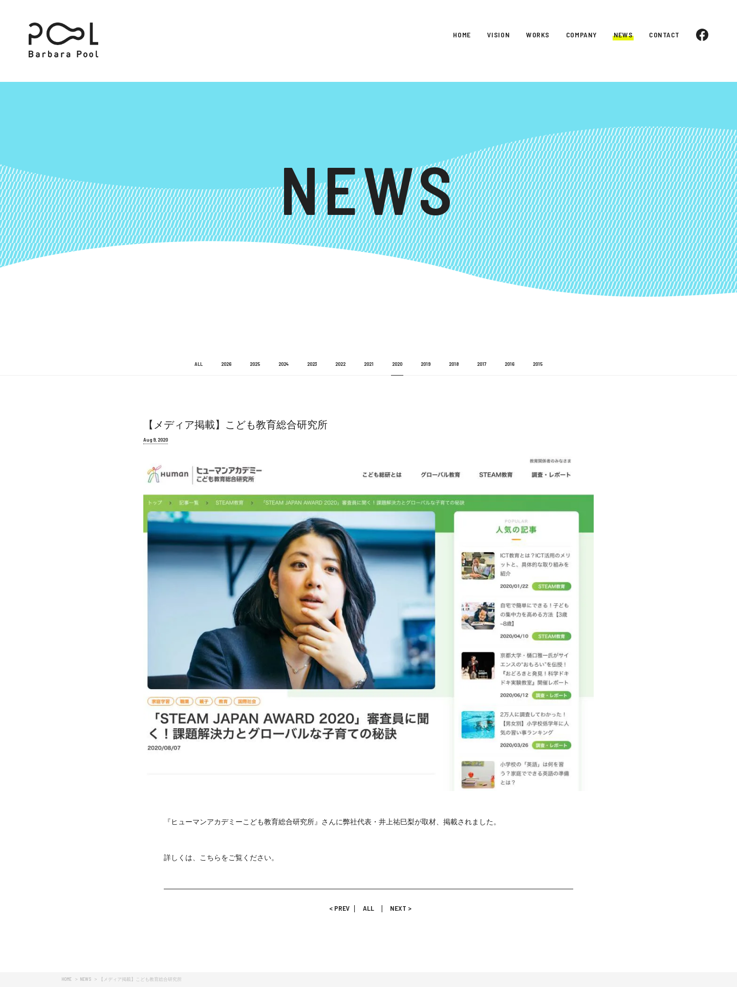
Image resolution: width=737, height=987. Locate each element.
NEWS (623, 35)
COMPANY (581, 35)
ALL (198, 364)
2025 (255, 364)
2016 (509, 364)
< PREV (341, 908)
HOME (461, 35)
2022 (340, 364)
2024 (283, 364)
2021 (369, 364)
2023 (312, 364)
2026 (226, 364)
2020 (397, 364)
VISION (498, 35)
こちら (210, 857)
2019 (425, 364)
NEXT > (397, 908)
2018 (454, 364)
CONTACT (664, 35)
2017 (481, 364)
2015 (538, 364)
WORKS (538, 35)
